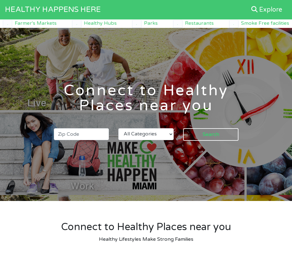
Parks (145, 24)
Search (210, 134)
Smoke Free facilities (259, 24)
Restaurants (193, 24)
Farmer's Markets (30, 24)
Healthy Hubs (94, 24)
